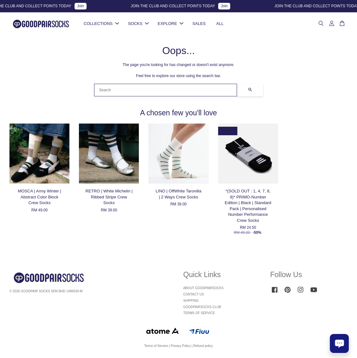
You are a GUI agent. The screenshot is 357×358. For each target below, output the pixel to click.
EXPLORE (170, 23)
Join (82, 6)
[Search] (165, 90)
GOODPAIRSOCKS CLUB (202, 307)
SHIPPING (191, 300)
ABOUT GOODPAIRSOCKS (203, 288)
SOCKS (138, 23)
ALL (219, 23)
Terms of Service (156, 346)
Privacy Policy (181, 346)
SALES (199, 23)
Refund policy (203, 346)
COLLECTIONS (101, 23)
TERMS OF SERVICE (199, 313)
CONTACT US (193, 294)
